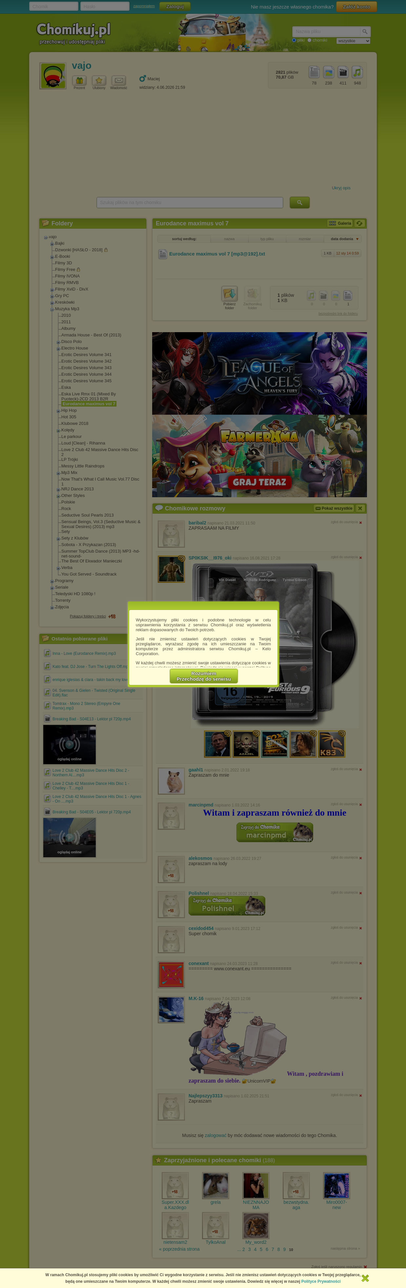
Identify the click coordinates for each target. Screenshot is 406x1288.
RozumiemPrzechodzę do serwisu (204, 676)
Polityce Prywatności (321, 1281)
